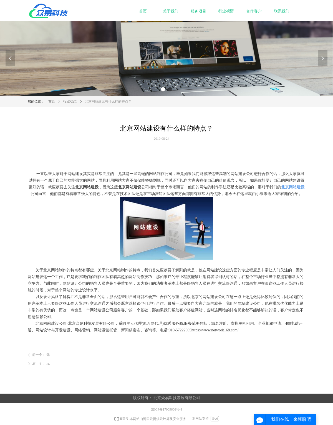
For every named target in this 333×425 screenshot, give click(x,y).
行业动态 (70, 101)
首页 (51, 101)
